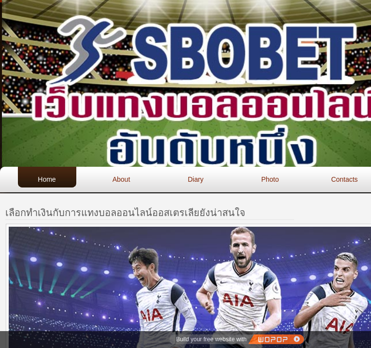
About (121, 179)
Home (47, 179)
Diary (196, 179)
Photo (270, 179)
